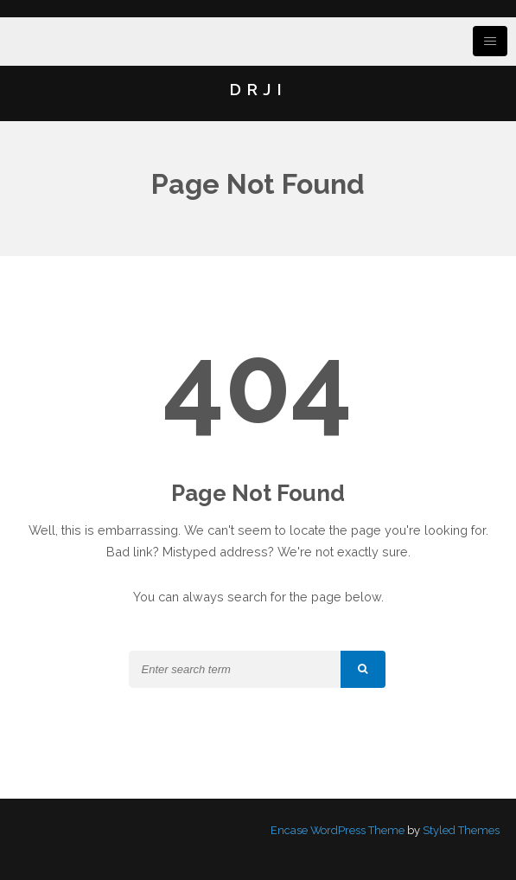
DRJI (258, 89)
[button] (363, 669)
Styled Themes (461, 830)
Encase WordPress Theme (338, 830)
